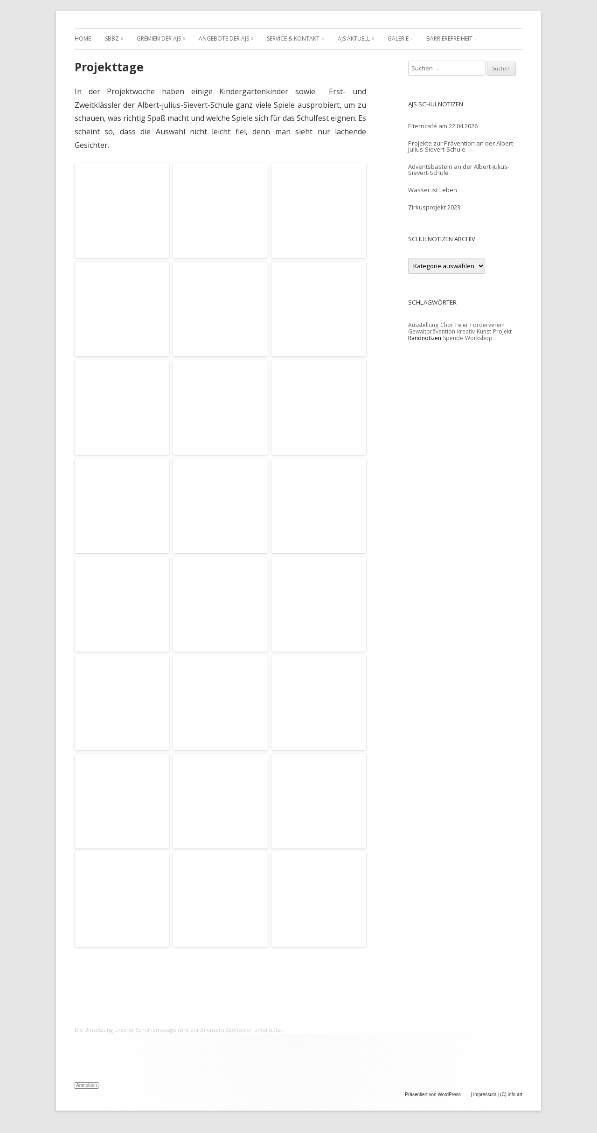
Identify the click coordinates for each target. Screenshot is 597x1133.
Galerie (398, 38)
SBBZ (112, 38)
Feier (461, 325)
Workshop (479, 338)
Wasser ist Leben (432, 190)
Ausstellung (423, 325)
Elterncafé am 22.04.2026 (443, 126)
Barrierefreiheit (449, 38)
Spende (453, 338)
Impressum (484, 1094)
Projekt (502, 331)
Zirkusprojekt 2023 (434, 207)
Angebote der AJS (224, 38)
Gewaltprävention (431, 331)
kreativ (466, 331)
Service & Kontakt (293, 38)
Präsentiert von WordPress (437, 1094)
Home (83, 38)
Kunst (484, 331)
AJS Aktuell (354, 38)
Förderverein (487, 325)
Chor (446, 325)
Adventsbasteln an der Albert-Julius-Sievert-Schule (458, 169)
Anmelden (86, 1085)
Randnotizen (424, 338)
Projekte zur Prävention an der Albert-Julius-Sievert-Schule (461, 146)
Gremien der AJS (159, 38)
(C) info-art (511, 1094)
